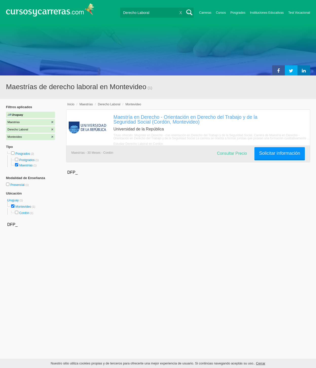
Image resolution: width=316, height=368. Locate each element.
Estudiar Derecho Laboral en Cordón (138, 144)
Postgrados (27, 160)
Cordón (24, 213)
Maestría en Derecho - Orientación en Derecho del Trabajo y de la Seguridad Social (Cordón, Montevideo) (185, 119)
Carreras (205, 12)
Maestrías (26, 165)
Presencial (17, 185)
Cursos (221, 12)
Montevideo (23, 206)
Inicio (71, 104)
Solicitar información (279, 153)
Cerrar (260, 363)
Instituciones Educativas (267, 12)
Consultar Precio (232, 153)
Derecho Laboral (109, 104)
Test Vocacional (299, 12)
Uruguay (13, 200)
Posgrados (237, 12)
